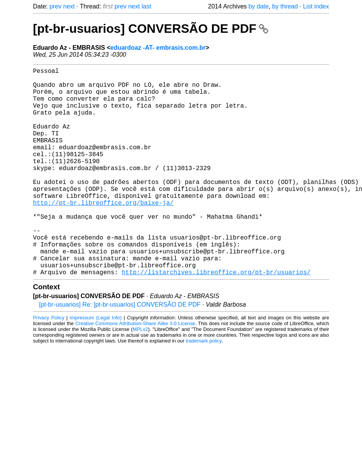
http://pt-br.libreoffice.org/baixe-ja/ (103, 233)
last (146, 6)
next (69, 6)
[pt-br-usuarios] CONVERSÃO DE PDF (150, 28)
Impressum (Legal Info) (96, 364)
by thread (285, 6)
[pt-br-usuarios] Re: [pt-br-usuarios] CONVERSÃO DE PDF (120, 351)
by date (258, 6)
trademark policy (204, 387)
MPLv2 (140, 375)
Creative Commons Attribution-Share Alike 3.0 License (135, 370)
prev (55, 6)
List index (316, 6)
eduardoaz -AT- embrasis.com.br (157, 47)
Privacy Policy (48, 364)
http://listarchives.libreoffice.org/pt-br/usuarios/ (216, 318)
